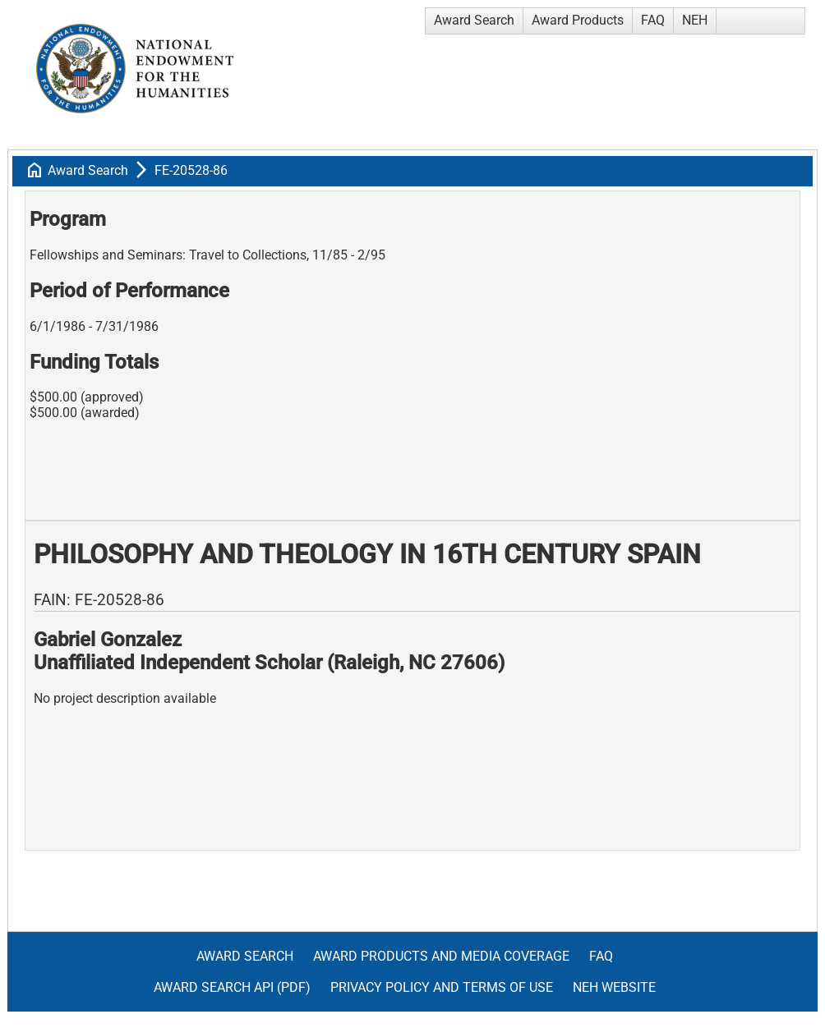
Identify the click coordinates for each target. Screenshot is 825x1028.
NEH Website (614, 987)
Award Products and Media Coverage (441, 956)
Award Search (474, 20)
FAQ (653, 20)
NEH (694, 20)
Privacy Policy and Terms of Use (441, 987)
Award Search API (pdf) (232, 987)
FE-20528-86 (191, 170)
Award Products (578, 20)
